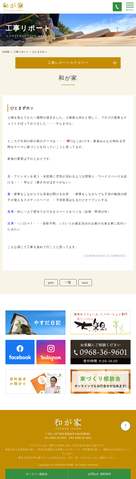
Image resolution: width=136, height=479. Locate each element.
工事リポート (21, 51)
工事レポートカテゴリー (68, 62)
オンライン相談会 (36, 474)
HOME (6, 51)
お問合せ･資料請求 (99, 474)
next (85, 282)
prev (51, 282)
